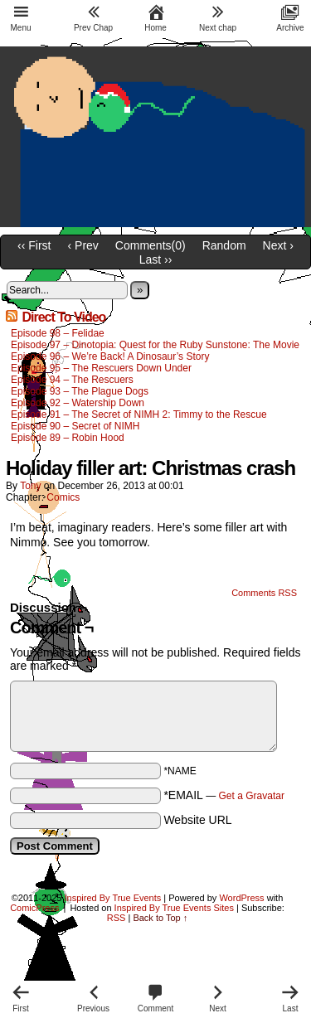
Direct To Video (63, 317)
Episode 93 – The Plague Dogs (79, 391)
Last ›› (156, 259)
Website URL (197, 820)
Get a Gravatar (251, 796)
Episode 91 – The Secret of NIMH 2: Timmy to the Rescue (139, 414)
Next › (278, 245)
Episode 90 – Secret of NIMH (75, 426)
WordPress (241, 898)
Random (224, 245)
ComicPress (34, 908)
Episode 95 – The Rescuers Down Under (101, 368)
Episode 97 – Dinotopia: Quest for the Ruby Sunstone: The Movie (155, 345)
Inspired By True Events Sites (174, 908)
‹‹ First (34, 245)
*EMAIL (223, 795)
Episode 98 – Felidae (57, 333)
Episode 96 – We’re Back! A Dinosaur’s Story (110, 356)
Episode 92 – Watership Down (77, 403)
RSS (116, 918)
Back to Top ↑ (160, 918)
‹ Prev (83, 245)
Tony (30, 486)
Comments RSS (264, 593)
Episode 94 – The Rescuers (72, 379)
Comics (63, 497)
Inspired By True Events (113, 898)
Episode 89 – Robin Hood (67, 438)
